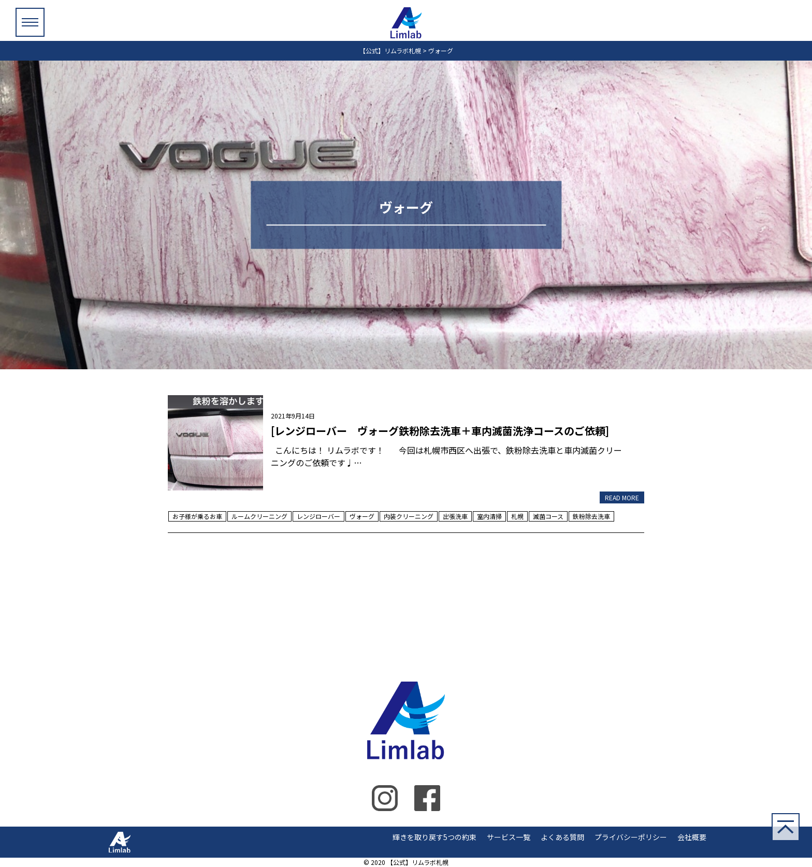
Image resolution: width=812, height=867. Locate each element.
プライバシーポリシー (630, 837)
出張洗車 (455, 516)
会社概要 (691, 837)
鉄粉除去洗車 (591, 516)
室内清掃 (489, 516)
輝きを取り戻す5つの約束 (434, 837)
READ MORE (622, 497)
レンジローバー (318, 516)
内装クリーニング (408, 516)
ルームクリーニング (259, 516)
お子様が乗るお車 (197, 516)
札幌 (517, 516)
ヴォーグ (362, 516)
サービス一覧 (508, 837)
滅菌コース (548, 516)
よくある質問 (562, 837)
